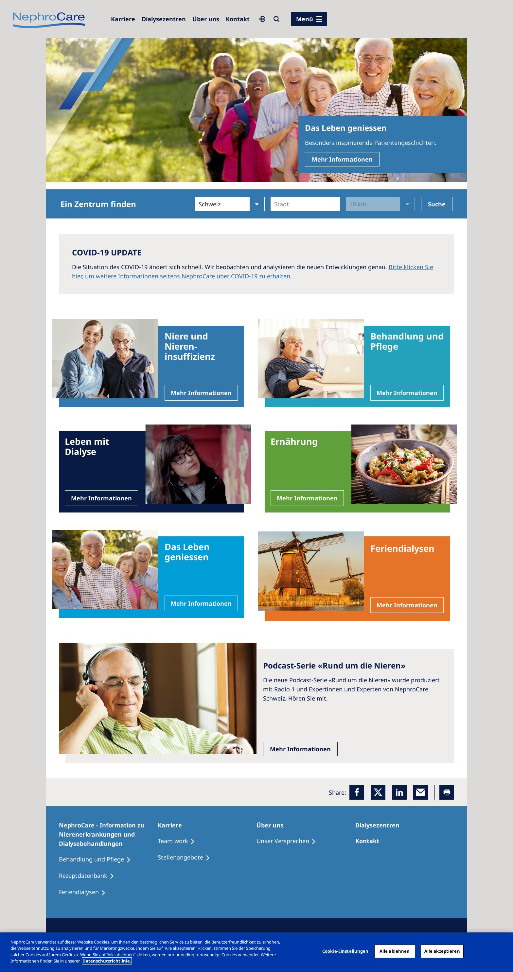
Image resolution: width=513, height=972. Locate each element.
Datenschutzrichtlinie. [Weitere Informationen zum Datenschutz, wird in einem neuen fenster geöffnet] (106, 961)
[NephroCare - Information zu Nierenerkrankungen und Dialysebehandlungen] (108, 834)
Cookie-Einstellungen (345, 951)
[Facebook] (356, 792)
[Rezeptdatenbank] (89, 876)
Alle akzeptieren (442, 951)
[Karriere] (123, 19)
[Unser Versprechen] (289, 841)
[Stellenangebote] (187, 857)
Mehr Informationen (342, 159)
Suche (437, 204)
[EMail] (420, 792)
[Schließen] (502, 951)
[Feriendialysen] (85, 892)
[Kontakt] (237, 19)
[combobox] (275, 204)
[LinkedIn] (399, 792)
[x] (378, 792)
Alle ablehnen (395, 951)
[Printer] (446, 792)
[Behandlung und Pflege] (98, 859)
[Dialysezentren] (163, 19)
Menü (304, 19)
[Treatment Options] (179, 841)
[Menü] (309, 19)
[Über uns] (205, 19)
